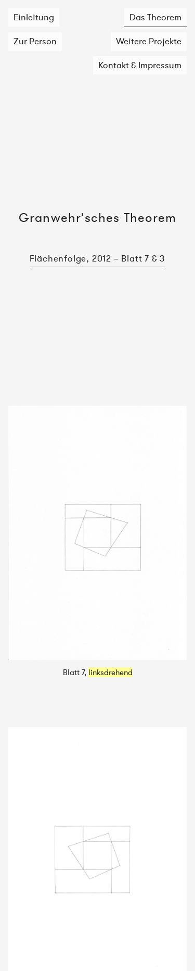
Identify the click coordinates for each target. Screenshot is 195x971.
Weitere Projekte (148, 41)
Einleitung (34, 17)
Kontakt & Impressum (139, 65)
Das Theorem (155, 17)
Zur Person (35, 41)
